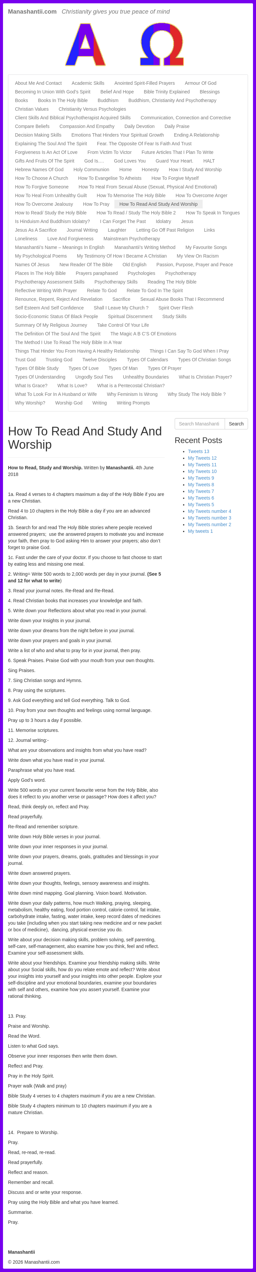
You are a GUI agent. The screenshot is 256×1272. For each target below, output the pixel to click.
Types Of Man (123, 368)
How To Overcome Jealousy (44, 204)
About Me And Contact (38, 83)
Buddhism (108, 100)
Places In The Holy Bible (40, 273)
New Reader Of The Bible (85, 264)
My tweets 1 (200, 531)
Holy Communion (91, 169)
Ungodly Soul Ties (94, 377)
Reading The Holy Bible (172, 282)
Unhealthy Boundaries (146, 377)
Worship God (68, 402)
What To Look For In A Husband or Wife (56, 394)
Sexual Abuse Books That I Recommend (182, 299)
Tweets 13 (198, 451)
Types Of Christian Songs (204, 359)
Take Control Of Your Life (123, 325)
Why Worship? (30, 402)
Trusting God (59, 359)
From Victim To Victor (110, 152)
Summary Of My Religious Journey (51, 325)
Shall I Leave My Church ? (121, 307)
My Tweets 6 (201, 498)
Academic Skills (88, 83)
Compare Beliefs (32, 126)
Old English (135, 264)
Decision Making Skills (38, 135)
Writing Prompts (133, 402)
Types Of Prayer (164, 368)
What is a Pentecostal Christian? (131, 385)
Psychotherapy (180, 273)
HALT (209, 161)
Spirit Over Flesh (175, 307)
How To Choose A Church (41, 178)
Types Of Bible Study (37, 368)
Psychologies (141, 273)
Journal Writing (82, 230)
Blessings (210, 91)
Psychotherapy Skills (116, 282)
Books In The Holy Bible (63, 100)
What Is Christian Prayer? (205, 377)
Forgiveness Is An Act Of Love (46, 152)
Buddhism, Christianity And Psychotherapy (172, 100)
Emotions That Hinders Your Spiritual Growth (117, 135)
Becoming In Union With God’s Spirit (52, 91)
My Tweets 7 (201, 491)
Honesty (150, 169)
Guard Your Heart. (174, 161)
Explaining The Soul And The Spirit (51, 143)
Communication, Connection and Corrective (186, 117)
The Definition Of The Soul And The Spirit (57, 333)
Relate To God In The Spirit (155, 290)
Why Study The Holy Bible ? (197, 394)
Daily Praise (177, 126)
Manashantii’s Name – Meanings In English (59, 247)
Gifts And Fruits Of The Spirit (44, 161)
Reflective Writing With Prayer (46, 290)
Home (125, 169)
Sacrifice (121, 299)
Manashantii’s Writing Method (144, 247)
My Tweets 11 (202, 464)
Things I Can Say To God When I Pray (189, 351)
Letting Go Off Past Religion (165, 230)
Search (236, 423)
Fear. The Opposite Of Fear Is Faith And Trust (144, 143)
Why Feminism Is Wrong (132, 394)
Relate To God (102, 290)
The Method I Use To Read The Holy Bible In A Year (68, 342)
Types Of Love (84, 368)
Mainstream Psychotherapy (131, 238)
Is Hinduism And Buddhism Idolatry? (52, 221)
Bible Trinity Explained (167, 91)
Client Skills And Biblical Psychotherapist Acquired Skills (73, 117)
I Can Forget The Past (123, 221)
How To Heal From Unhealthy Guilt (51, 195)
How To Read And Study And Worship (158, 204)
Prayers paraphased (97, 273)
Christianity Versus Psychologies (92, 109)
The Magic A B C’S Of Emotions (143, 333)
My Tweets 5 (201, 504)
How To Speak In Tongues (213, 212)
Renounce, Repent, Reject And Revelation (58, 299)
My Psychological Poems (41, 256)
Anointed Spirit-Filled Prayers (144, 83)
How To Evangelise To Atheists (109, 178)
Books (21, 100)
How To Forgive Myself (174, 178)
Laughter (117, 230)
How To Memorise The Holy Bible (131, 195)
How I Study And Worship (195, 169)
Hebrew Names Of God (39, 169)
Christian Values (32, 109)
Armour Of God (200, 83)
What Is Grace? (31, 385)
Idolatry (163, 221)
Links (209, 230)
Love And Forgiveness (70, 238)
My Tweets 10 (202, 471)
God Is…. (94, 161)
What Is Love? (72, 385)
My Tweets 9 (201, 478)
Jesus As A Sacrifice (36, 230)
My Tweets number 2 (209, 524)
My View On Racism (198, 256)
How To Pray (96, 204)
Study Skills (174, 316)
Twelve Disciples (99, 359)
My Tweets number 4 (209, 511)
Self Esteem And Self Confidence (49, 307)
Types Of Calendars (147, 359)
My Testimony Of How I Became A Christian (122, 256)
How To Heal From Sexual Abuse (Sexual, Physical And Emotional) (148, 186)
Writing (99, 402)
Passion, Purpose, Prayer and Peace (194, 264)
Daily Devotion (139, 126)
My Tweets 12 (202, 458)
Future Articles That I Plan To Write (178, 152)
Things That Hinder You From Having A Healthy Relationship (77, 351)
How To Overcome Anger (201, 195)
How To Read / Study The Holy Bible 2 (136, 212)
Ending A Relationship (196, 135)
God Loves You (130, 161)
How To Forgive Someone (42, 186)
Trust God (25, 359)
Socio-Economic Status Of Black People (56, 316)
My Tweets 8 (201, 484)
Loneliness (26, 238)
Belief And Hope (117, 91)
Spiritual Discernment (130, 316)
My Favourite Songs (206, 247)
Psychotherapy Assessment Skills (50, 282)
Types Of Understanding (40, 377)
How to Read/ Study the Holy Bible (51, 212)
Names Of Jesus (32, 264)
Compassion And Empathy (87, 126)
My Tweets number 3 (209, 517)
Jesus (187, 221)
